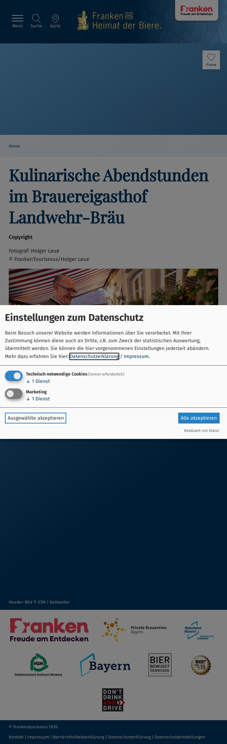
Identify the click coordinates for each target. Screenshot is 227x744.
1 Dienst (38, 381)
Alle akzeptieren (199, 418)
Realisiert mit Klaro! (201, 430)
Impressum (136, 356)
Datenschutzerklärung (94, 356)
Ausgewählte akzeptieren (36, 418)
